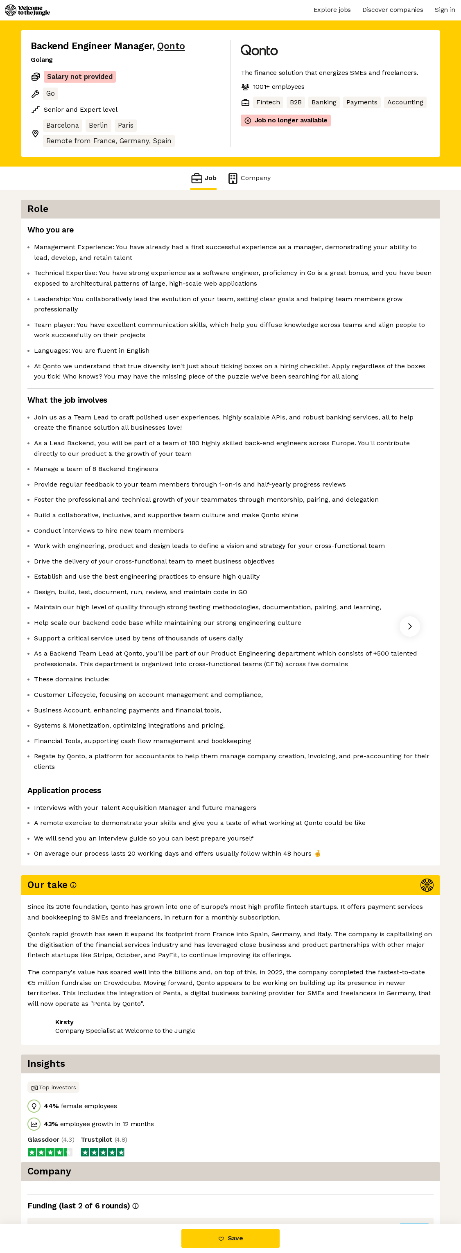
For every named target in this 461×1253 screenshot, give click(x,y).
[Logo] (27, 10)
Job (203, 178)
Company (248, 178)
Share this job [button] (53, 1189)
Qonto (171, 46)
